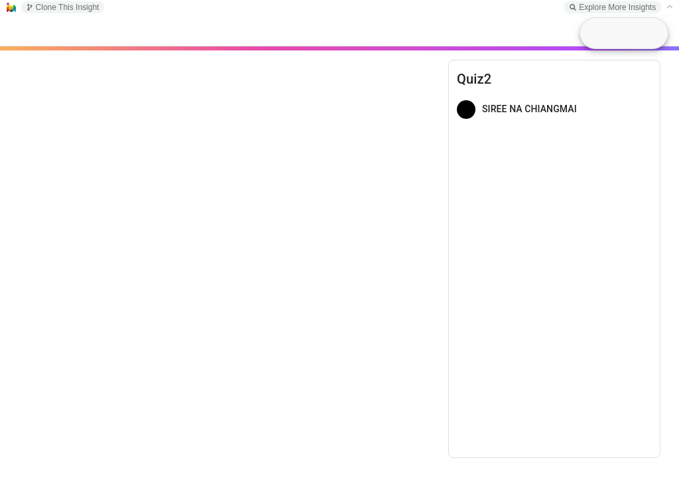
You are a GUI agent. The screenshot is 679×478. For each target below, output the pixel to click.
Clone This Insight (63, 7)
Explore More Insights (613, 7)
